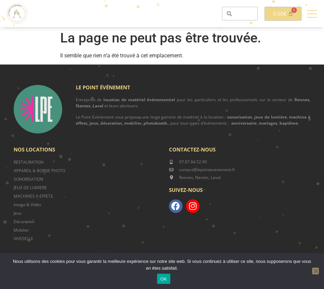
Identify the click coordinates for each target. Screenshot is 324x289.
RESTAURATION (29, 162)
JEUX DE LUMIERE (30, 188)
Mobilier (21, 230)
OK (163, 279)
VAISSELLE (23, 238)
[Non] (315, 271)
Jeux (17, 213)
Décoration (24, 221)
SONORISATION (28, 179)
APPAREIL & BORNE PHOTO (39, 171)
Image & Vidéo (27, 204)
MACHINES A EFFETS (33, 196)
